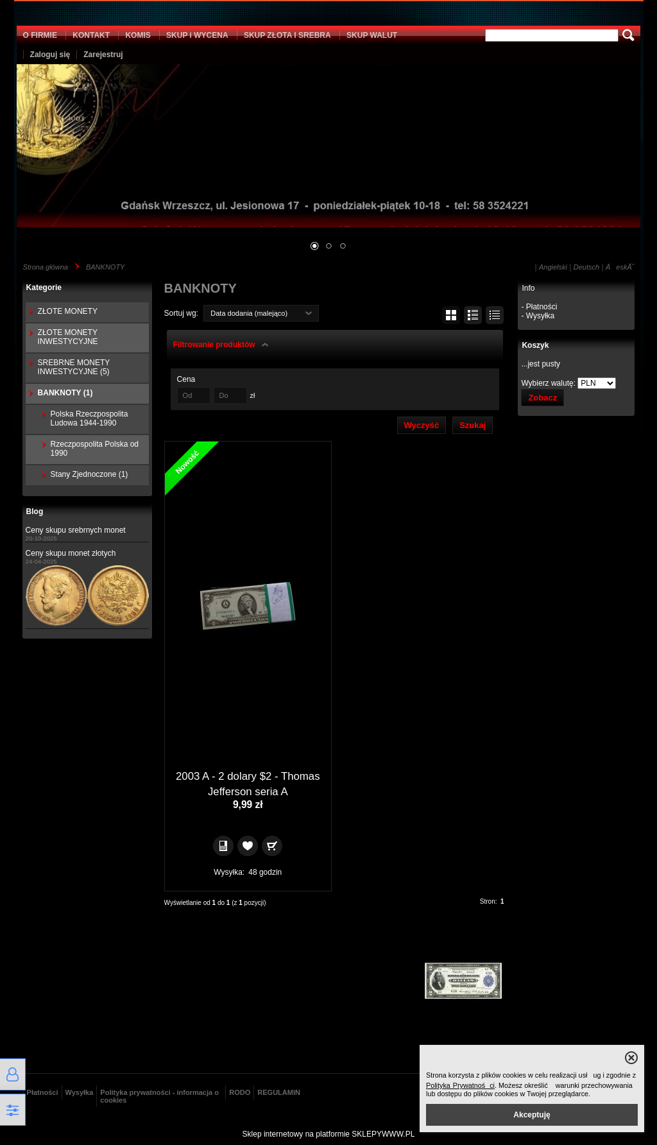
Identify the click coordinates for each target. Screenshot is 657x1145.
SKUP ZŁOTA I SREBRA (287, 35)
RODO (239, 1092)
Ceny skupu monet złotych (71, 553)
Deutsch (586, 267)
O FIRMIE (40, 35)
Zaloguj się (50, 54)
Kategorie (44, 287)
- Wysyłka (537, 315)
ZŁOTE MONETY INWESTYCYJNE (68, 337)
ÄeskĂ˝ (620, 267)
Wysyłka (79, 1092)
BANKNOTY (105, 267)
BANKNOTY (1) (65, 392)
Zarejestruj (103, 54)
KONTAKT (91, 35)
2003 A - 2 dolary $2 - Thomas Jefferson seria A (248, 784)
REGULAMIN (278, 1092)
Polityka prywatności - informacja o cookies (159, 1096)
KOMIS (137, 35)
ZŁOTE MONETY (68, 311)
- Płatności (539, 306)
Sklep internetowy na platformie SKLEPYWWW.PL (329, 1134)
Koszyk (535, 345)
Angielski (553, 267)
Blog (35, 511)
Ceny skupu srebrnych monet (76, 530)
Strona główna (45, 267)
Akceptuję (531, 1114)
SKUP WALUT (371, 35)
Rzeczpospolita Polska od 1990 (95, 449)
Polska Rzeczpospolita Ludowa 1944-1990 (89, 418)
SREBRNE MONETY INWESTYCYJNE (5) (74, 367)
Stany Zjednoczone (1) (89, 474)
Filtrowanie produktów (214, 344)
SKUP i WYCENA (197, 35)
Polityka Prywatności (460, 1085)
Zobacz (542, 397)
